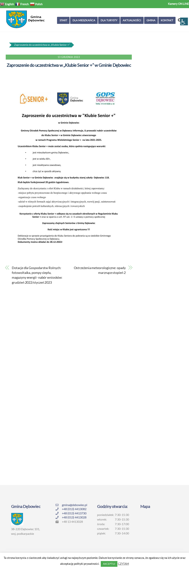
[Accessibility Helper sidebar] (184, 21)
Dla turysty (109, 20)
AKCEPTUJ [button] (109, 563)
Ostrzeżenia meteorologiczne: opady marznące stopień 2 (100, 270)
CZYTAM (123, 563)
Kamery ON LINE (178, 3)
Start (63, 20)
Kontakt (167, 20)
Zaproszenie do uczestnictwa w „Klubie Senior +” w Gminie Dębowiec (69, 65)
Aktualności (132, 20)
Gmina (151, 20)
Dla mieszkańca (84, 20)
